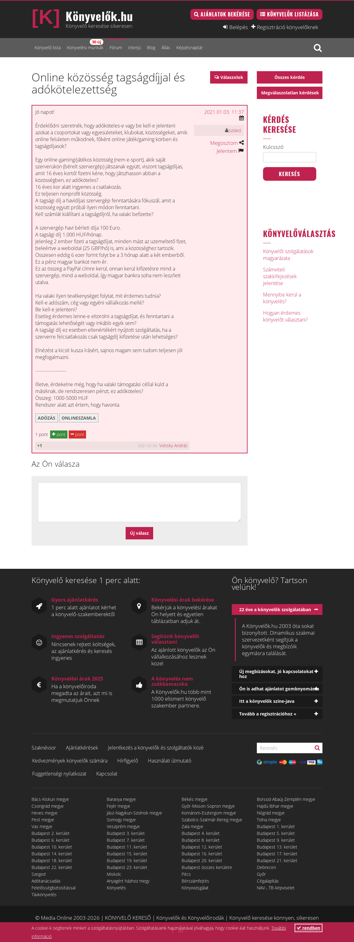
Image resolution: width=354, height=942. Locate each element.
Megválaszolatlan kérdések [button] (290, 93)
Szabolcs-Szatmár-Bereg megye (212, 820)
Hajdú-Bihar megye (275, 806)
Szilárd (234, 130)
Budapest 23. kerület (127, 867)
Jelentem (227, 150)
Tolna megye (269, 820)
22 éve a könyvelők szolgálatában (275, 609)
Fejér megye (118, 806)
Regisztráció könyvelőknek (287, 27)
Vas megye (42, 826)
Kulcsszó (273, 147)
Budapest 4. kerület (201, 833)
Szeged (38, 874)
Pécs (186, 874)
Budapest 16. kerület (202, 854)
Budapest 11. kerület (127, 847)
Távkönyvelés (44, 894)
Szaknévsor (44, 747)
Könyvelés (116, 888)
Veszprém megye (123, 826)
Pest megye (43, 820)
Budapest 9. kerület (276, 840)
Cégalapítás (268, 881)
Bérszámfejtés (195, 881)
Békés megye (195, 799)
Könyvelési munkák (85, 44)
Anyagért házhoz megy (128, 881)
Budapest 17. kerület (277, 854)
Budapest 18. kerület (52, 860)
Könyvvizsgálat (195, 888)
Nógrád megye (271, 813)
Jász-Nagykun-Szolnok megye (134, 813)
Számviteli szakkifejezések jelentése (280, 276)
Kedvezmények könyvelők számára (69, 760)
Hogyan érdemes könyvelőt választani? (285, 316)
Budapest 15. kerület (127, 854)
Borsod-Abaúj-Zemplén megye (286, 799)
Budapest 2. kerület (51, 833)
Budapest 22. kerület (52, 867)
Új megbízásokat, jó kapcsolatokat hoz (276, 673)
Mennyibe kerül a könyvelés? (282, 298)
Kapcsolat (106, 773)
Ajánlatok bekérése (225, 14)
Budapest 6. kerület (51, 840)
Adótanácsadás (46, 881)
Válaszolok (231, 77)
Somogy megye (121, 820)
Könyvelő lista (48, 47)
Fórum (116, 47)
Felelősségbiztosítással (54, 888)
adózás (46, 418)
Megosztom (224, 142)
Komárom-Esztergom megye (209, 813)
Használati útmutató (169, 760)
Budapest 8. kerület (201, 840)
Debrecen (266, 867)
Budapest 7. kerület (126, 840)
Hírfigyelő (127, 760)
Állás (166, 47)
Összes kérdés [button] (289, 77)
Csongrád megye (48, 806)
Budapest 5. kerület (276, 833)
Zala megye (192, 826)
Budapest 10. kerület (52, 847)
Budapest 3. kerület (126, 833)
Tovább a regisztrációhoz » (267, 714)
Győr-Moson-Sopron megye (208, 806)
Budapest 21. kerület (277, 860)
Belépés (238, 27)
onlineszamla (79, 418)
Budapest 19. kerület (127, 860)
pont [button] (59, 434)
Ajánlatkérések (82, 747)
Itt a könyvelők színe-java (266, 701)
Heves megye (45, 813)
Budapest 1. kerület (276, 826)
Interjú (134, 47)
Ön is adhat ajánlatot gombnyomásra (279, 689)
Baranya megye (121, 799)
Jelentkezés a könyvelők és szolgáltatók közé (156, 747)
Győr (261, 874)
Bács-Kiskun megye (50, 799)
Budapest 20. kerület (202, 860)
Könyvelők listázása (293, 14)
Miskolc (114, 874)
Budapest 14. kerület (52, 854)
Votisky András (173, 445)
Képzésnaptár (189, 47)
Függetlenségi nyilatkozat (59, 773)
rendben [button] (308, 928)
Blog (151, 47)
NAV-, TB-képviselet (276, 888)
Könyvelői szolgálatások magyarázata (288, 254)
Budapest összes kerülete (207, 867)
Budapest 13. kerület (277, 847)
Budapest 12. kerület (202, 847)
